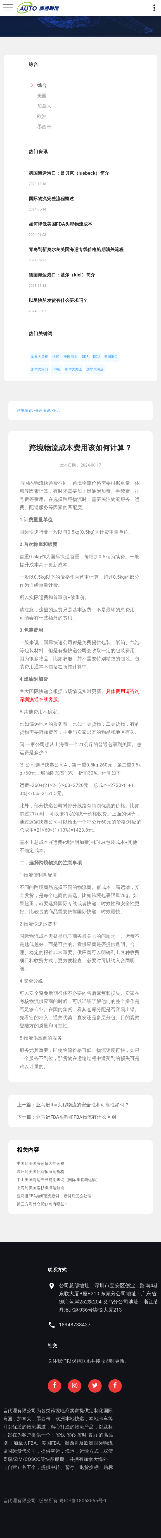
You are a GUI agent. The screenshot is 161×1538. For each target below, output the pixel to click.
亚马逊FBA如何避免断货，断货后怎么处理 (54, 1196)
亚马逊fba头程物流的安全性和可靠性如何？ (82, 1105)
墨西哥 (44, 126)
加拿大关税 (39, 357)
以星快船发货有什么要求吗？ (58, 300)
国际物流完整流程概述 (51, 198)
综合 (42, 85)
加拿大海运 (94, 369)
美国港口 (111, 357)
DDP (85, 357)
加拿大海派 (73, 369)
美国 (42, 95)
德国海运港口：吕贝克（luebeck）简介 (69, 173)
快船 (56, 357)
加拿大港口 (39, 369)
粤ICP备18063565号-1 (52, 1500)
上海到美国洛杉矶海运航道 (40, 1188)
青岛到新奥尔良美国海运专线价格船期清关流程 (76, 249)
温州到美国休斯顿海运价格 (40, 1171)
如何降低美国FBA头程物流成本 (60, 224)
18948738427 (105, 1325)
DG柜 (57, 369)
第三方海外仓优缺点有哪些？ (42, 1204)
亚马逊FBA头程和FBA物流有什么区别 (76, 1117)
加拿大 (44, 106)
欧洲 (42, 116)
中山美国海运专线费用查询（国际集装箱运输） (58, 1179)
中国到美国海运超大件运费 (40, 1163)
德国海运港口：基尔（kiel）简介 (62, 275)
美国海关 (70, 357)
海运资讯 (43, 410)
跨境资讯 (25, 410)
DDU (96, 357)
